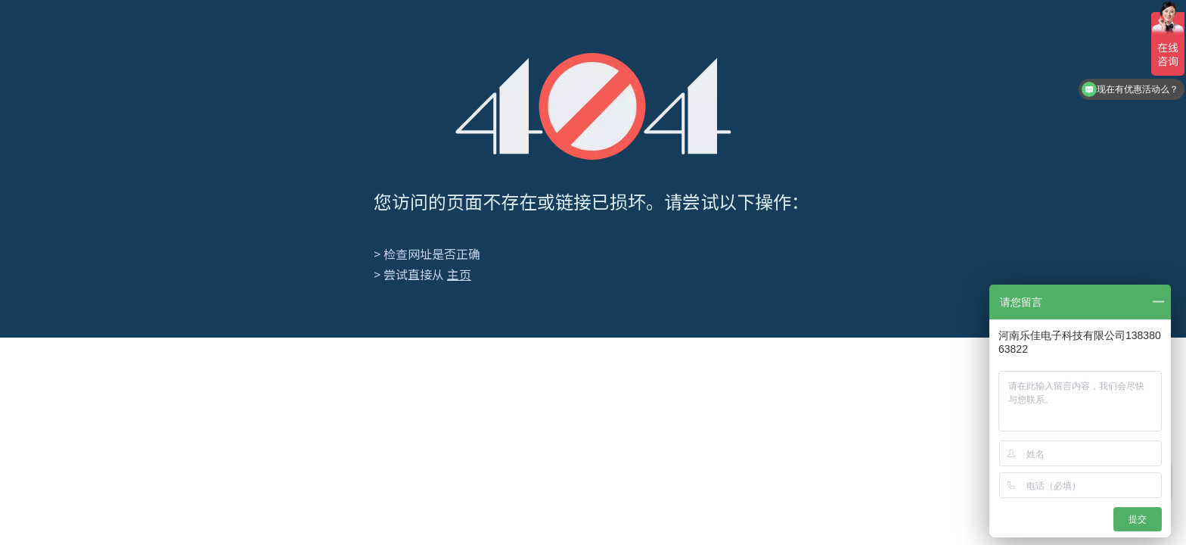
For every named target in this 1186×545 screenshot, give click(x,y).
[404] (593, 106)
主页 (459, 274)
